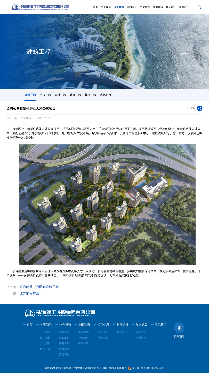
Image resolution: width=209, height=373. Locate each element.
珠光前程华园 (29, 293)
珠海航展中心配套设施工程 (39, 287)
